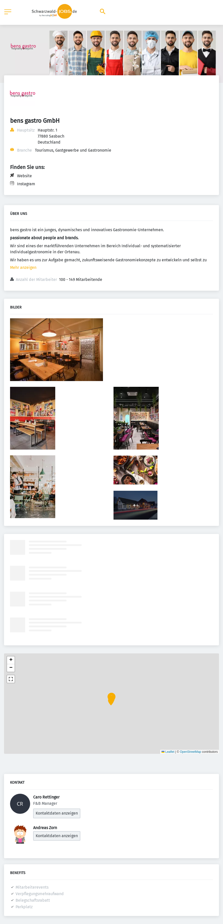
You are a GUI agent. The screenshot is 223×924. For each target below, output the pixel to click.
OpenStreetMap (190, 752)
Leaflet (167, 752)
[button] (111, 702)
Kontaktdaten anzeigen (57, 813)
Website (24, 175)
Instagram (26, 183)
